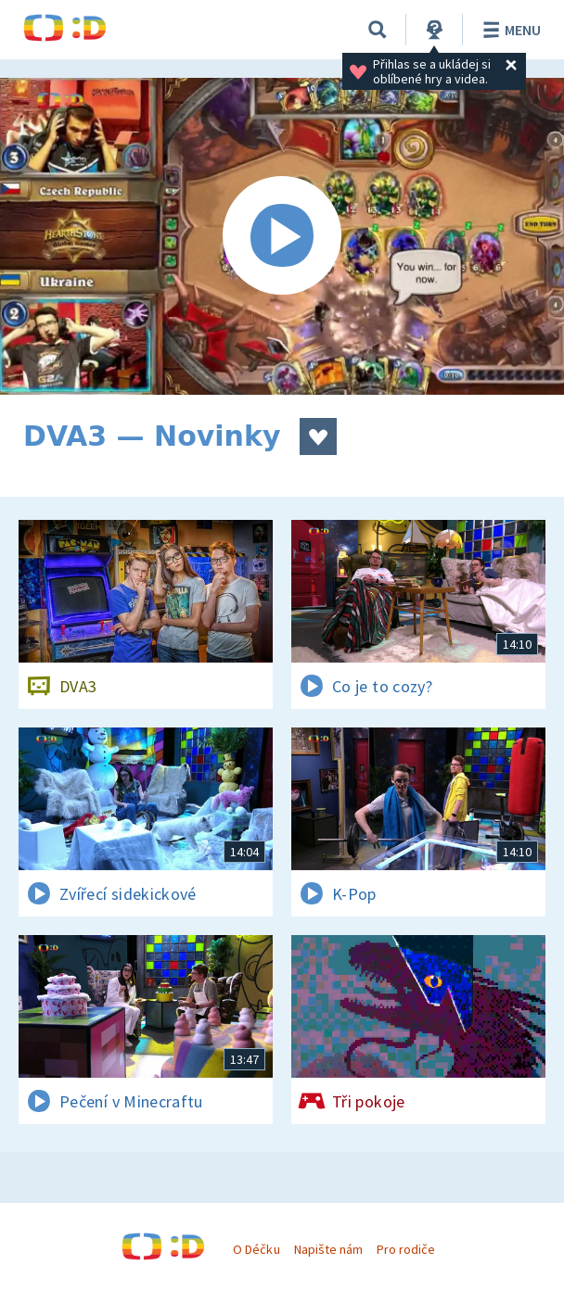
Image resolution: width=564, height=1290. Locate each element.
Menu (509, 30)
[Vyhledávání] (377, 29)
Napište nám (328, 1249)
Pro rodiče (406, 1249)
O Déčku (256, 1249)
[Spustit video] (282, 236)
